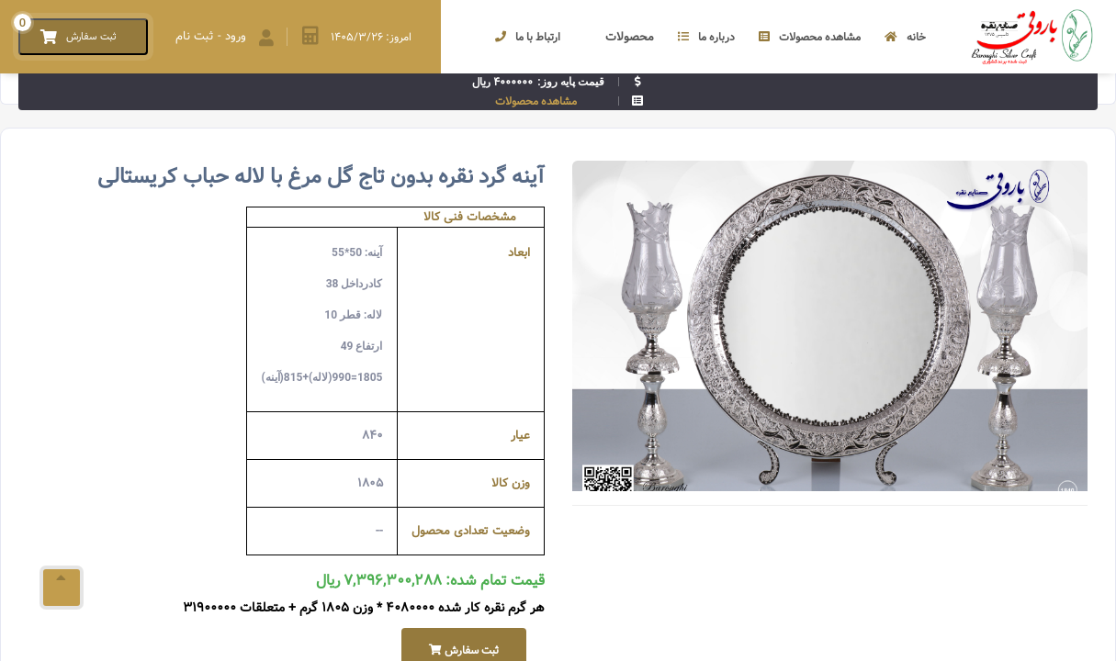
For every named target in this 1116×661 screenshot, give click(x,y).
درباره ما (706, 37)
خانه (905, 37)
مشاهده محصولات (810, 37)
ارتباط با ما (527, 37)
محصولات (619, 37)
